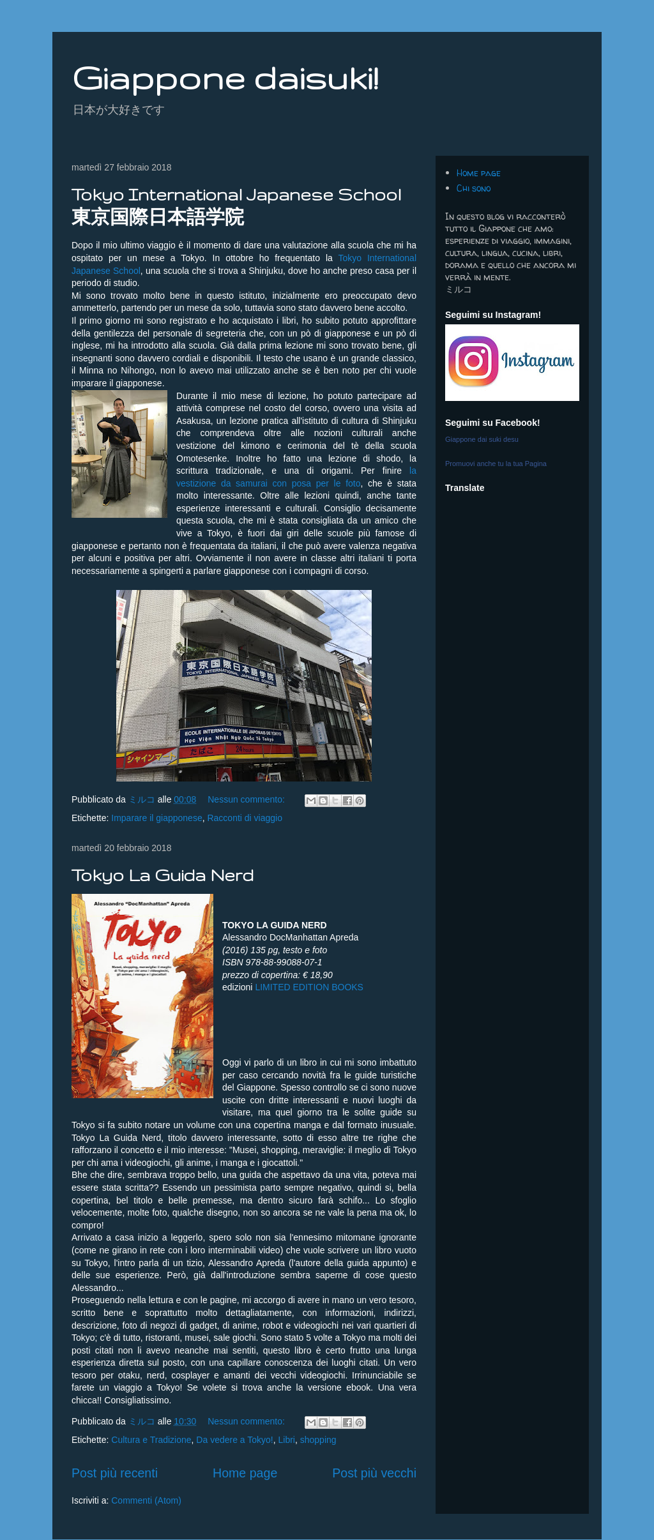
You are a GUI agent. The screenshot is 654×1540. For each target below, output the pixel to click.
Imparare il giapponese (156, 818)
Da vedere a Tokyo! (234, 1440)
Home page (245, 1473)
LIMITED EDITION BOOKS (309, 987)
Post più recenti (115, 1473)
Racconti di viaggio (244, 818)
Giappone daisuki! (225, 77)
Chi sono (473, 188)
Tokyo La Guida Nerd (163, 875)
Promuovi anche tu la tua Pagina (496, 463)
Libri (286, 1440)
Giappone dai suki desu (482, 439)
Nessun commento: (247, 799)
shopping (318, 1440)
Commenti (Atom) (146, 1500)
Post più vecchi (374, 1473)
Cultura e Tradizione (151, 1440)
